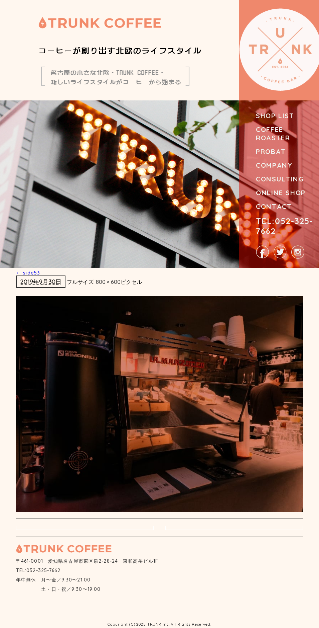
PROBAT (271, 151)
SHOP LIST (275, 115)
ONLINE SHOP (281, 192)
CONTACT (274, 206)
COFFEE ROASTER (273, 133)
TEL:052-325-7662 (284, 226)
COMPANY (274, 165)
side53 (28, 272)
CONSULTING (280, 179)
